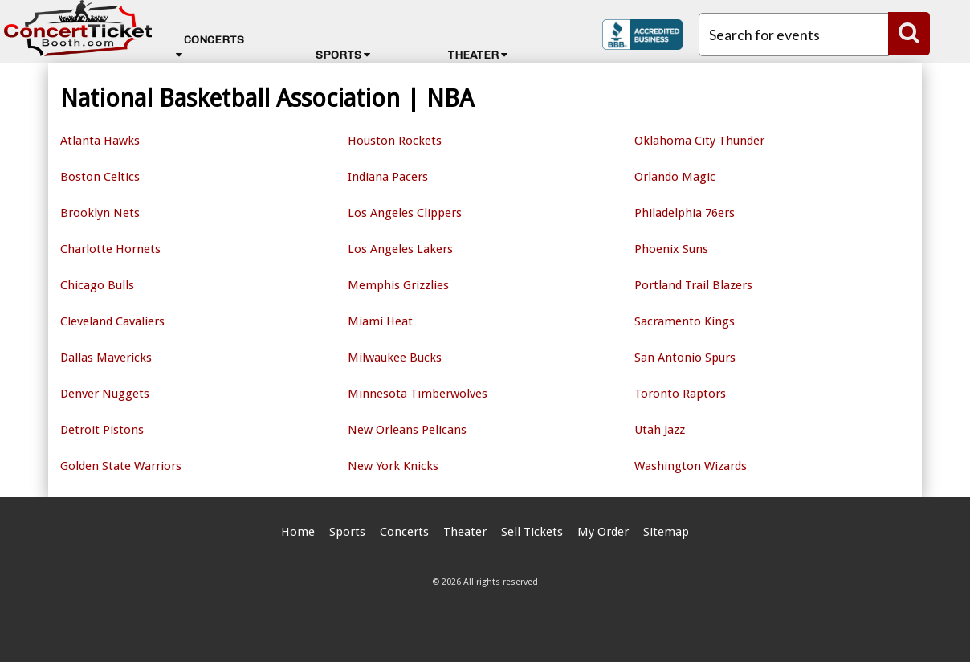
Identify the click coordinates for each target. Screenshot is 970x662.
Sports (343, 55)
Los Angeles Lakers (400, 249)
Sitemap (666, 532)
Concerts (210, 46)
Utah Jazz (659, 430)
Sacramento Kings (684, 321)
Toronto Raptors (680, 393)
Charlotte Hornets (110, 249)
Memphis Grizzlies (398, 285)
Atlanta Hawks (100, 140)
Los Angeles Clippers (405, 213)
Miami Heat (380, 321)
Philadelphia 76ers (684, 213)
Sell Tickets (532, 532)
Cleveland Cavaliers (112, 321)
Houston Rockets (395, 140)
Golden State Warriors (120, 466)
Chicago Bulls (97, 285)
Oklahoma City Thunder (699, 140)
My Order (603, 532)
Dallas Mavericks (106, 357)
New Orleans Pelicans (407, 430)
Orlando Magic (674, 177)
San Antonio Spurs (685, 357)
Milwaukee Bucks (395, 357)
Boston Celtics (100, 177)
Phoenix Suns (671, 249)
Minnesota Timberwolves (417, 393)
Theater (477, 55)
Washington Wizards (690, 466)
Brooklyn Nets (100, 213)
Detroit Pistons (102, 430)
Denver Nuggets (104, 393)
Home (298, 532)
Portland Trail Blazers (693, 285)
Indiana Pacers (388, 177)
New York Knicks (393, 466)
